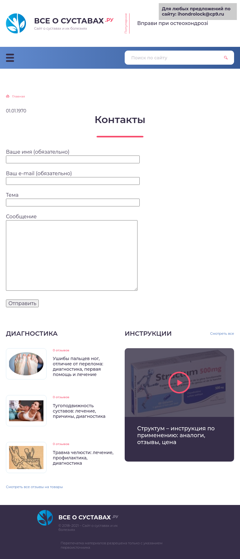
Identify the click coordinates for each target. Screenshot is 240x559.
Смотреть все (222, 334)
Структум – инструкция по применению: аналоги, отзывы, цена (176, 435)
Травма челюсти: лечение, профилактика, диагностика (83, 458)
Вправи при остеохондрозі (172, 23)
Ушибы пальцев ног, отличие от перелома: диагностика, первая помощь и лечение (78, 366)
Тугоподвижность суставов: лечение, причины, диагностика (79, 411)
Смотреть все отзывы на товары (34, 487)
